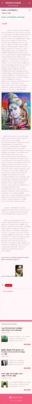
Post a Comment (8, 291)
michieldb (20, 400)
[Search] (30, 3)
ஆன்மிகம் (9, 285)
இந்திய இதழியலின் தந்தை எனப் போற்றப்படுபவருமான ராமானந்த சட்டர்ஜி (13, 352)
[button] (30, 10)
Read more (27, 344)
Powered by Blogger (16, 397)
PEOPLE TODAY (13, 3)
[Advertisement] (16, 305)
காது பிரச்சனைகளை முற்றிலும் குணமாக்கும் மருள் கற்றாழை (12, 329)
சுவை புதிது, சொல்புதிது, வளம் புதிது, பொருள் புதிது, (12, 374)
